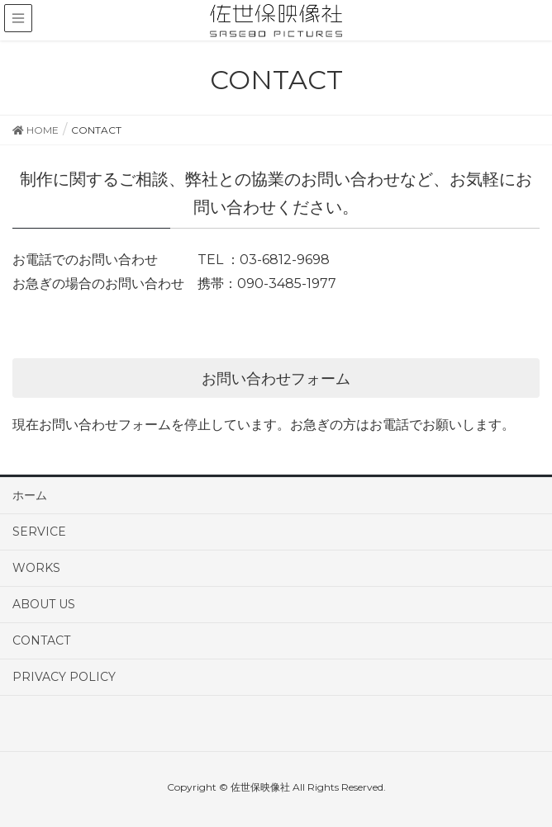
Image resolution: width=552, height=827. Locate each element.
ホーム (29, 495)
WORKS (36, 567)
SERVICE (39, 531)
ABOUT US (43, 604)
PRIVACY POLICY (64, 676)
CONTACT (41, 640)
